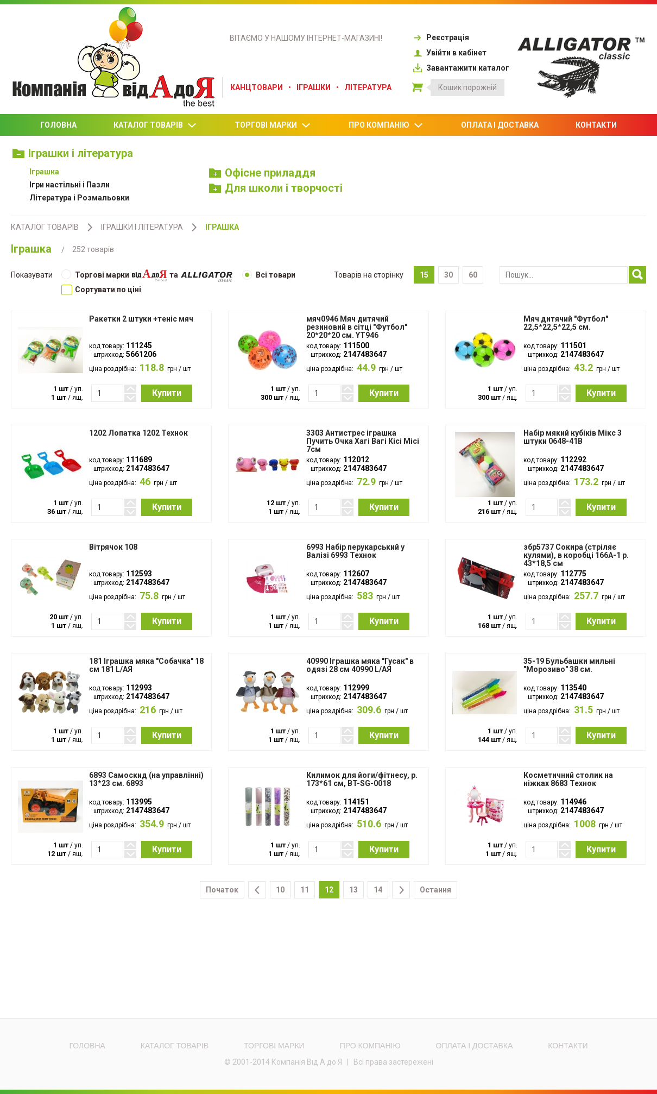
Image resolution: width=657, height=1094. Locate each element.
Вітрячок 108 (113, 547)
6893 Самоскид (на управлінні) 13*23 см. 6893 (146, 779)
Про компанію (386, 125)
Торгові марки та (146, 275)
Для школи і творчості (276, 187)
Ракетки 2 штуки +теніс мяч (141, 319)
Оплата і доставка (500, 125)
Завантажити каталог (460, 67)
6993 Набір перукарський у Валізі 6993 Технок (355, 551)
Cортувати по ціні (101, 289)
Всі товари (268, 275)
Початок (222, 889)
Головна (58, 125)
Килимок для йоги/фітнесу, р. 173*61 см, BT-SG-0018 (362, 779)
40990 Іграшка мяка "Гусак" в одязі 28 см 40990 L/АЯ (360, 665)
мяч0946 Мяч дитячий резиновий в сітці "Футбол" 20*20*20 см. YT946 (356, 327)
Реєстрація (440, 37)
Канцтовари (256, 87)
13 (353, 889)
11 (304, 889)
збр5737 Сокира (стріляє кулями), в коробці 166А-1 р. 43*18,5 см (576, 555)
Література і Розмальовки (79, 197)
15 (424, 275)
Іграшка (44, 171)
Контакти (596, 125)
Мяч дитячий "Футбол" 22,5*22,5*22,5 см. (565, 323)
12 (329, 889)
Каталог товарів (155, 125)
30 (448, 275)
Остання (435, 889)
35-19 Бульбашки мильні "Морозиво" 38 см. (569, 665)
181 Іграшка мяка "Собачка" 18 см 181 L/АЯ (146, 665)
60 (473, 275)
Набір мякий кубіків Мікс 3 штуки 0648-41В (572, 437)
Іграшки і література (72, 153)
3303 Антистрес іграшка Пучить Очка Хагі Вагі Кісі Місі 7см (362, 441)
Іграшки (313, 87)
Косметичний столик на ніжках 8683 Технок (568, 779)
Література (367, 87)
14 (378, 889)
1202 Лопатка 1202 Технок (138, 433)
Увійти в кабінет (449, 52)
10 (280, 889)
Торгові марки (273, 125)
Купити (166, 393)
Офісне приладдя (262, 172)
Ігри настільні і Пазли (69, 184)
